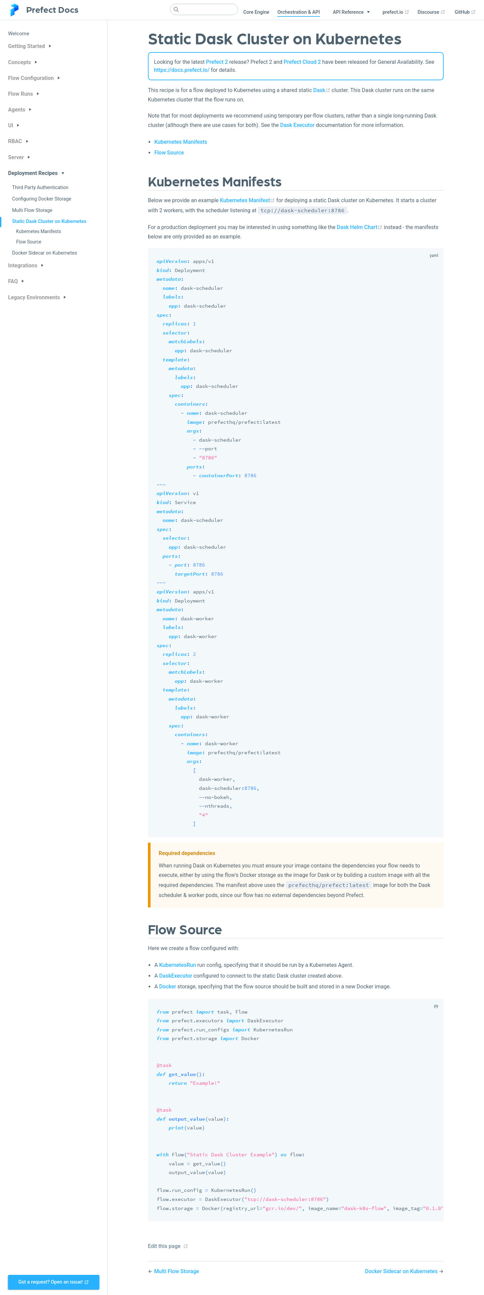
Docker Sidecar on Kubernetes (44, 253)
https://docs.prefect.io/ (181, 70)
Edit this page (164, 1246)
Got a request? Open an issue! (53, 1282)
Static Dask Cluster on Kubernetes (49, 221)
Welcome (18, 34)
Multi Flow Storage (32, 210)
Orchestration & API (298, 12)
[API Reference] (351, 12)
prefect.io (395, 12)
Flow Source (28, 241)
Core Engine (256, 12)
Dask (321, 90)
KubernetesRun (177, 965)
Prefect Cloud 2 (302, 62)
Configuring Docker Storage (41, 199)
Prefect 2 (217, 62)
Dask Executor (297, 125)
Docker (167, 986)
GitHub (465, 12)
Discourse (431, 12)
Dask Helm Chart (359, 227)
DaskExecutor (175, 976)
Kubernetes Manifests (38, 231)
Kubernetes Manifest (247, 200)
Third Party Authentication (40, 187)
